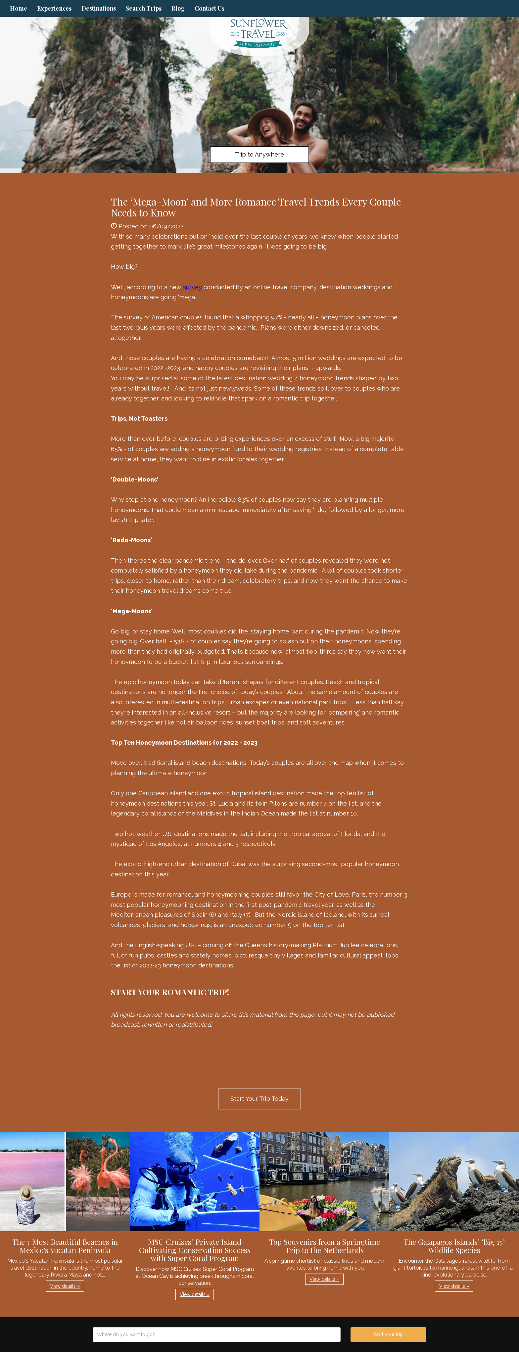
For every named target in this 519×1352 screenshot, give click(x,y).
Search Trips (144, 8)
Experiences (54, 8)
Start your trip (388, 1334)
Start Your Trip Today (259, 1098)
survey (192, 287)
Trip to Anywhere (259, 154)
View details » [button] (65, 1286)
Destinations (98, 8)
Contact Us (209, 8)
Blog (178, 8)
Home (18, 8)
